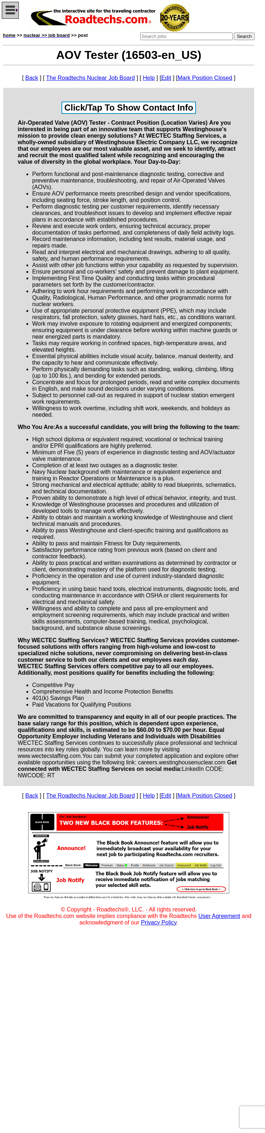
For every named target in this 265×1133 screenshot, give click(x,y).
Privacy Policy (158, 922)
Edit (166, 78)
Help (149, 78)
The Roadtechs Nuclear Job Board (90, 78)
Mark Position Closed (205, 78)
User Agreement (219, 916)
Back (31, 78)
